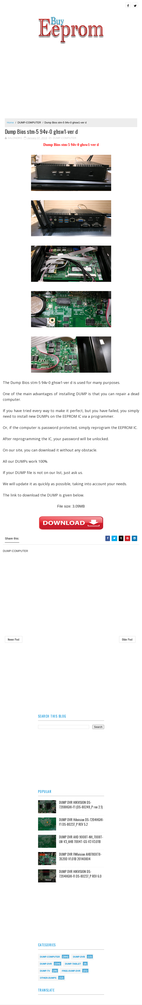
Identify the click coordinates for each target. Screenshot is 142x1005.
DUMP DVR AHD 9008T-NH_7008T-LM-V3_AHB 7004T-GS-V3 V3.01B (81, 839)
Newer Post (13, 639)
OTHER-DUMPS (48, 977)
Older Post (127, 639)
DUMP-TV (45, 970)
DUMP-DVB (79, 956)
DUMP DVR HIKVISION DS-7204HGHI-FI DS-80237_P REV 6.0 (80, 874)
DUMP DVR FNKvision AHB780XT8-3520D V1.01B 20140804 (80, 856)
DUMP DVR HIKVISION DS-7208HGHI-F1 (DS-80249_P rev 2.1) (81, 804)
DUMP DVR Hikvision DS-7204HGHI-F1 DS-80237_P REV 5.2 (81, 822)
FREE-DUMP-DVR (71, 970)
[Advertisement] (71, 79)
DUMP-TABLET (73, 963)
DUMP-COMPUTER (29, 122)
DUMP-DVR (46, 963)
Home (10, 122)
